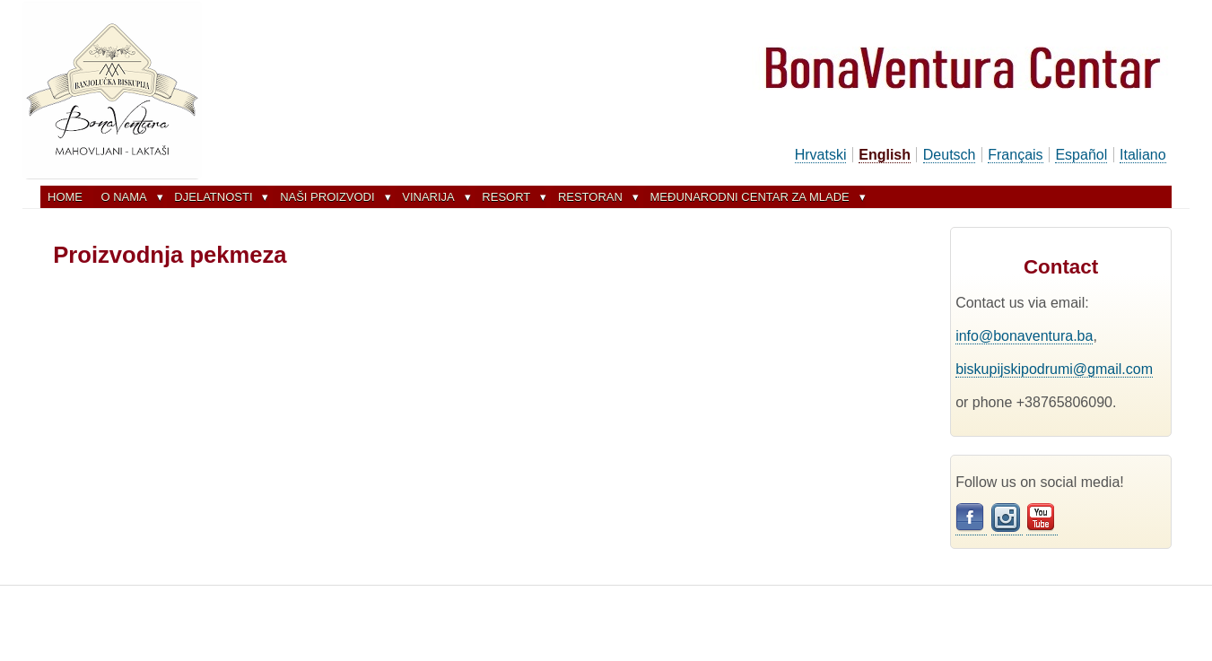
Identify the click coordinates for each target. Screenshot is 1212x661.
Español (1081, 154)
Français (1015, 154)
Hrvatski (821, 154)
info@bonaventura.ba (1024, 336)
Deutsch (949, 154)
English (885, 154)
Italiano (1143, 154)
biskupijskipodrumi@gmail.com (1054, 369)
